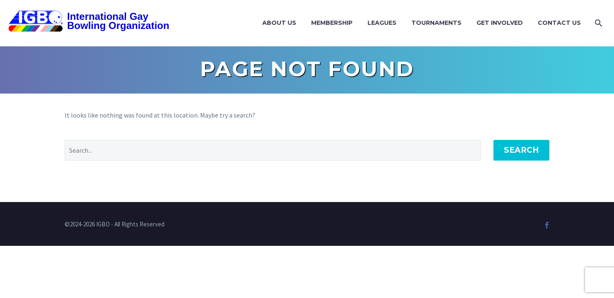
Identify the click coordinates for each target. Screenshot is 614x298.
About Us (279, 22)
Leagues (381, 22)
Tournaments (436, 22)
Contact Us (559, 22)
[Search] (598, 23)
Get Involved (499, 22)
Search (521, 150)
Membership (332, 22)
